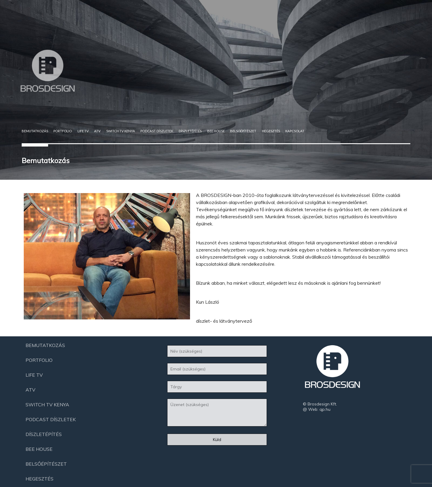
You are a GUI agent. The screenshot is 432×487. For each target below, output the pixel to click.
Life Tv (83, 131)
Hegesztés (271, 131)
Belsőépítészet (243, 131)
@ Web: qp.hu (316, 409)
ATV (97, 131)
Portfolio (62, 131)
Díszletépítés (190, 131)
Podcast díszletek (156, 131)
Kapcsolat (294, 131)
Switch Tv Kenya (120, 131)
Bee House (216, 131)
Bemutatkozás (35, 131)
